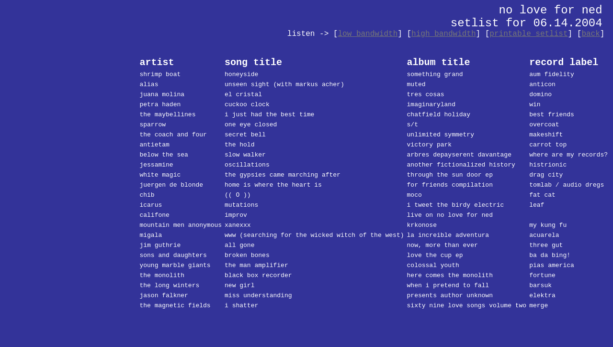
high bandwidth (443, 34)
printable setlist (528, 34)
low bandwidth (367, 34)
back (590, 34)
